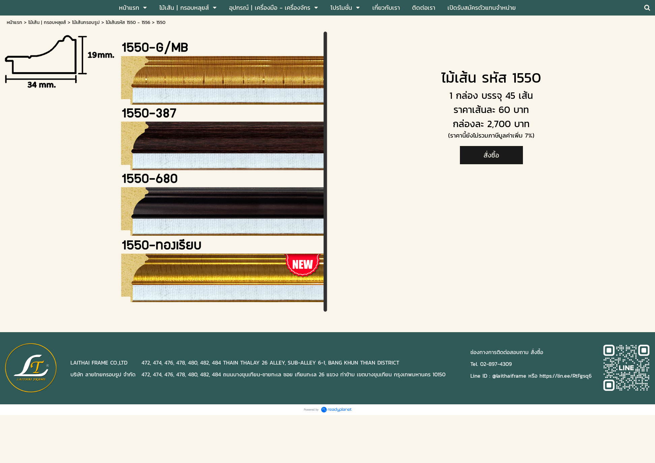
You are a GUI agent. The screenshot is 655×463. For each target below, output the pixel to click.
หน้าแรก (14, 22)
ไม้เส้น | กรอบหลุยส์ (47, 22)
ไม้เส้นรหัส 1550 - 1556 (128, 22)
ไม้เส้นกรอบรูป (86, 22)
